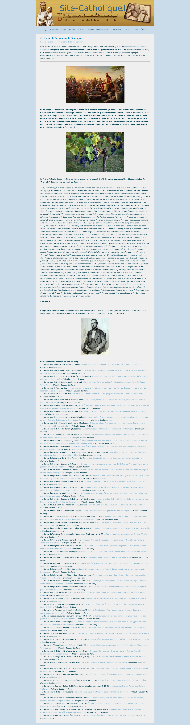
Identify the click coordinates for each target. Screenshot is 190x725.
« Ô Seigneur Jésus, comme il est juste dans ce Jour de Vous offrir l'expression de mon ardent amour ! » (91, 653)
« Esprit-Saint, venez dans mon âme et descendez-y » (108, 557)
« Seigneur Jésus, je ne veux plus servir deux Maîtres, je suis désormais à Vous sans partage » (93, 647)
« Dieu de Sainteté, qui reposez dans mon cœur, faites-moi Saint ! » (114, 458)
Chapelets (90, 29)
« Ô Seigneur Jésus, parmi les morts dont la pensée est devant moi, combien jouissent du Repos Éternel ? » (92, 699)
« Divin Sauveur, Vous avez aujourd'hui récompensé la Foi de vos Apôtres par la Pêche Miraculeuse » (93, 588)
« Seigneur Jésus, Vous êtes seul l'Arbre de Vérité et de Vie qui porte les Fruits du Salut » (92, 606)
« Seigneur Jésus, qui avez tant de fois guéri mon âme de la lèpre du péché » (94, 641)
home (45, 29)
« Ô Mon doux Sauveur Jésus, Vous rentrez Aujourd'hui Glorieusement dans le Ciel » (113, 552)
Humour (135, 29)
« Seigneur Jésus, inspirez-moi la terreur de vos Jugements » (112, 715)
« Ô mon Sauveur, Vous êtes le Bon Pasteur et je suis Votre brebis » (95, 530)
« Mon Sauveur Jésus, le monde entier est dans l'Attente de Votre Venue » (111, 365)
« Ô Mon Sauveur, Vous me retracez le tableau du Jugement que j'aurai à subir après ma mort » (92, 612)
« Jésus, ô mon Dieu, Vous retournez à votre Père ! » (125, 534)
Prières (81, 29)
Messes (63, 29)
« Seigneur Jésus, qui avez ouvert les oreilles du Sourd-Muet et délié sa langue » (93, 629)
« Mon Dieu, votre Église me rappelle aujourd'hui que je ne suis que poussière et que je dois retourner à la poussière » (93, 448)
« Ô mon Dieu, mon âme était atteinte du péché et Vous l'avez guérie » (118, 657)
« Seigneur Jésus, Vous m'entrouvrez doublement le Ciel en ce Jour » (102, 692)
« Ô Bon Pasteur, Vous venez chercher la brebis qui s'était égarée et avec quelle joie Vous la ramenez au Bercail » (93, 582)
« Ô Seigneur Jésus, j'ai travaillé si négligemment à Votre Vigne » (107, 429)
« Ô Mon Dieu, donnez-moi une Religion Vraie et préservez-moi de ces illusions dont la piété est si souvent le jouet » (93, 547)
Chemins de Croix (103, 29)
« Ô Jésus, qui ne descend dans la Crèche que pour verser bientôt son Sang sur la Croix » (108, 394)
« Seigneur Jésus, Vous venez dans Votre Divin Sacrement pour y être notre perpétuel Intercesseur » (93, 571)
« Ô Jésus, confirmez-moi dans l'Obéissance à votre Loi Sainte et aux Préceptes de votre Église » (91, 705)
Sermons (71, 29)
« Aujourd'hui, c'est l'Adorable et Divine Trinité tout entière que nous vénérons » (94, 565)
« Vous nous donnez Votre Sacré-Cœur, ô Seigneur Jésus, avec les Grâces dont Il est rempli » (93, 577)
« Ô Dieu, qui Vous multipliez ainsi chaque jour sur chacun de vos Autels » (116, 598)
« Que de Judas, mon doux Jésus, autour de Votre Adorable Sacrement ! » (117, 505)
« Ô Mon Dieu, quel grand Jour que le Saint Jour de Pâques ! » (106, 511)
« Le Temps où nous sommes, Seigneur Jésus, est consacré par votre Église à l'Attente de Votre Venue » (93, 372)
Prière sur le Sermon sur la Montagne (61, 38)
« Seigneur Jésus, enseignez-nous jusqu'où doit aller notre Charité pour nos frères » (114, 633)
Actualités (54, 29)
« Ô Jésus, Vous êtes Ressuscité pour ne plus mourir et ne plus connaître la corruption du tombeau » (92, 541)
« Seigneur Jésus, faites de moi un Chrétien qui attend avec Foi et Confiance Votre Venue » (92, 384)
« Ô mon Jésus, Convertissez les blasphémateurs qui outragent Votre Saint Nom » (92, 413)
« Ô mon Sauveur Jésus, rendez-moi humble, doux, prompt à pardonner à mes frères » (92, 594)
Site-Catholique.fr (95, 9)
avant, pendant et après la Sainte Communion (67, 42)
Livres (127, 29)
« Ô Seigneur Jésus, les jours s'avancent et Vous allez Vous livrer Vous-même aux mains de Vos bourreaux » (93, 495)
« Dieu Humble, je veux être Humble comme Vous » (106, 663)
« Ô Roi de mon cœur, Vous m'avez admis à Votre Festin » (122, 680)
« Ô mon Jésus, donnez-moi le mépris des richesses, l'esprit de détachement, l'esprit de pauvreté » (93, 401)
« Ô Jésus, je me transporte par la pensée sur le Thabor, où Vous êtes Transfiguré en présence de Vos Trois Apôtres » (94, 465)
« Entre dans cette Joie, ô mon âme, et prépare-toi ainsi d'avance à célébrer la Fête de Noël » (93, 378)
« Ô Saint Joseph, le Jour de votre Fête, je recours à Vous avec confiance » (114, 481)
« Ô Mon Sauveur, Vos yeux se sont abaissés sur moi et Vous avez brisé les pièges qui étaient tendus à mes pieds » (94, 471)
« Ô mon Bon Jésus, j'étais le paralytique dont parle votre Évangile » (117, 674)
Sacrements (117, 29)
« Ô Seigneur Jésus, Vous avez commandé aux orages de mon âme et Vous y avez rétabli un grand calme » (92, 425)
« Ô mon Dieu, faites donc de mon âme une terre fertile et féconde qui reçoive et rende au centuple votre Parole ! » (94, 436)
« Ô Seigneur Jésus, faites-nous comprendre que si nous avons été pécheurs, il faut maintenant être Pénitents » (93, 617)
